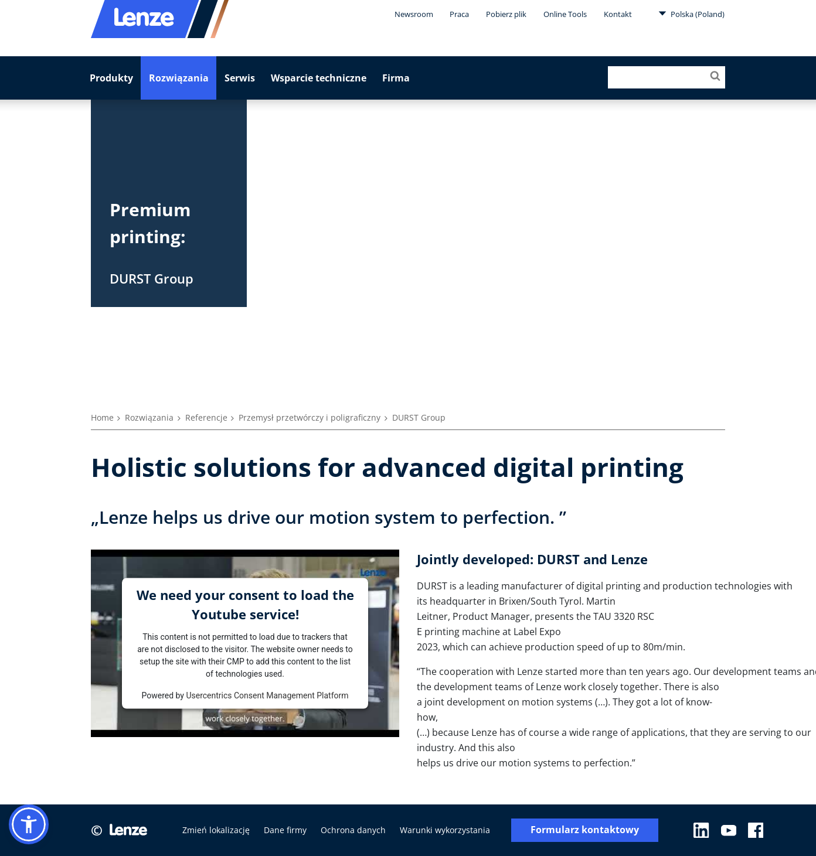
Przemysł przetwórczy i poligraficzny (309, 417)
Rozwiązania (179, 77)
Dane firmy (285, 829)
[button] (29, 824)
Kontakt (618, 14)
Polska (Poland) (691, 13)
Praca (459, 14)
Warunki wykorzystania (445, 829)
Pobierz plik (506, 14)
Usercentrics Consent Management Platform (267, 695)
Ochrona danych (353, 829)
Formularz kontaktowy (585, 830)
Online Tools (565, 14)
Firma (396, 77)
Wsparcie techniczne (318, 77)
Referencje (206, 417)
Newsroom (414, 14)
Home (102, 417)
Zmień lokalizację (216, 829)
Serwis (240, 77)
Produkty (111, 77)
